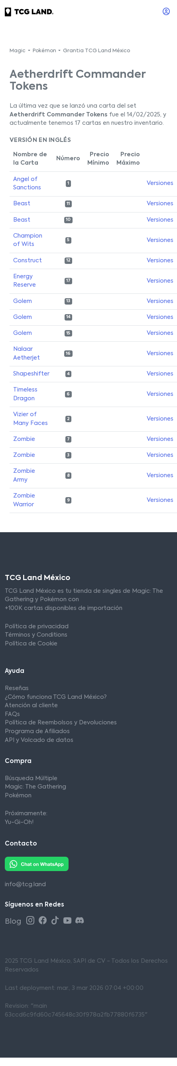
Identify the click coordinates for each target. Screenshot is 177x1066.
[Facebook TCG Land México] (43, 921)
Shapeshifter (31, 374)
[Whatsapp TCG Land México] (37, 864)
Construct (27, 261)
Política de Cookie (31, 644)
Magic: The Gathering (35, 787)
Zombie (24, 439)
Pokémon (18, 796)
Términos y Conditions (36, 635)
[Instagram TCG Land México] (31, 921)
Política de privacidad (37, 626)
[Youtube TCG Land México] (68, 921)
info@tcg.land (25, 884)
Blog (14, 921)
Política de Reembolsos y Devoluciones (61, 723)
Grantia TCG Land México (96, 51)
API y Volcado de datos (39, 740)
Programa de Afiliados (37, 731)
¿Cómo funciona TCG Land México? (55, 697)
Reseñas (17, 688)
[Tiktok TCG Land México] (56, 921)
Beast (21, 204)
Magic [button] (18, 51)
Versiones (160, 183)
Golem (22, 301)
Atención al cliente (31, 705)
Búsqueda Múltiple (31, 778)
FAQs (12, 714)
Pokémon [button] (45, 51)
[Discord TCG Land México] (80, 921)
